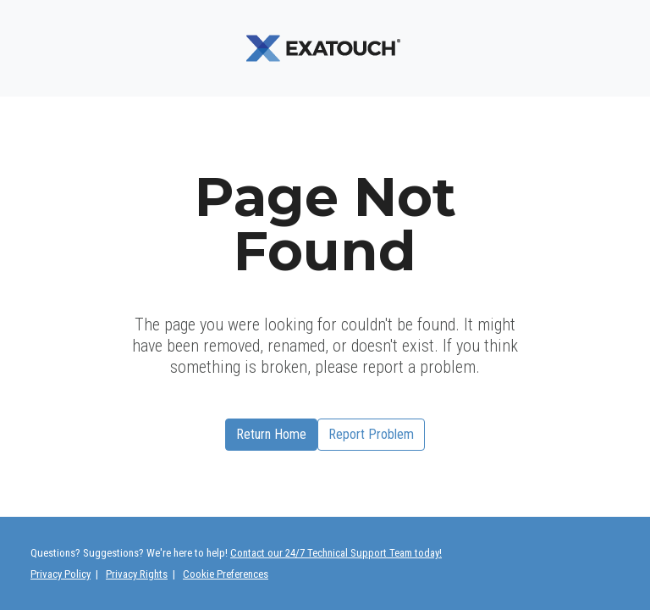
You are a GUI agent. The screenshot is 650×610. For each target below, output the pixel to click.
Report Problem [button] (371, 434)
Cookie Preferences (225, 574)
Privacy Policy (60, 574)
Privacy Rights (137, 574)
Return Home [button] (271, 434)
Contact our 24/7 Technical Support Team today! (336, 552)
